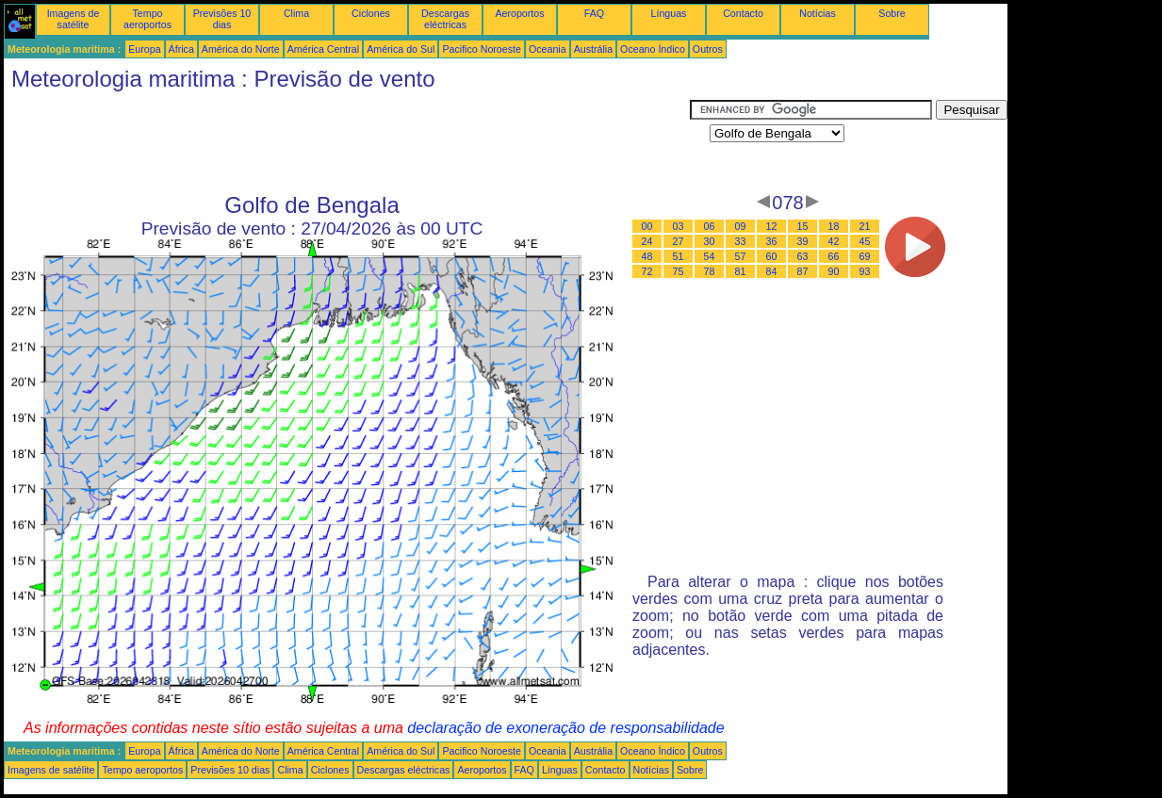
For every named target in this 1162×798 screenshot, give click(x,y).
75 (678, 271)
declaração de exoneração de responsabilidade (565, 728)
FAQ (594, 13)
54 (709, 256)
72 (647, 271)
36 (771, 241)
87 (803, 271)
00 (647, 226)
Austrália (593, 49)
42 (834, 241)
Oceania (547, 49)
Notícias (817, 13)
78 (709, 271)
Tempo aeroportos (147, 19)
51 (678, 256)
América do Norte (241, 49)
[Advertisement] (347, 142)
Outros (708, 49)
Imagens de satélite (73, 19)
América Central (323, 49)
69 (865, 256)
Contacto (743, 13)
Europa (144, 49)
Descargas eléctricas (445, 19)
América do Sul (400, 49)
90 (834, 271)
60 (771, 256)
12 (771, 226)
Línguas (669, 13)
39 (803, 241)
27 (678, 241)
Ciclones (371, 13)
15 (803, 226)
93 (865, 271)
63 (803, 256)
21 (865, 226)
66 (834, 256)
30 (709, 241)
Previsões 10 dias (222, 19)
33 (740, 241)
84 (771, 271)
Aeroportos (519, 13)
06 (709, 226)
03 (678, 226)
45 (865, 241)
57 (740, 256)
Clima (296, 13)
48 (647, 256)
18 (834, 226)
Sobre (891, 13)
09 (740, 226)
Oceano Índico (652, 49)
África (181, 49)
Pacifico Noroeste (481, 49)
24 (647, 241)
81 (740, 271)
